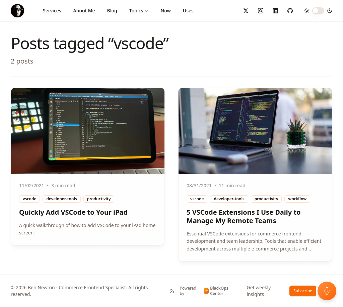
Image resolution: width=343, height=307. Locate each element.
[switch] (318, 10)
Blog (112, 10)
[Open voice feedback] (327, 291)
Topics (139, 10)
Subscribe (302, 291)
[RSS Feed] (172, 291)
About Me (84, 10)
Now (165, 10)
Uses (188, 10)
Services (52, 10)
